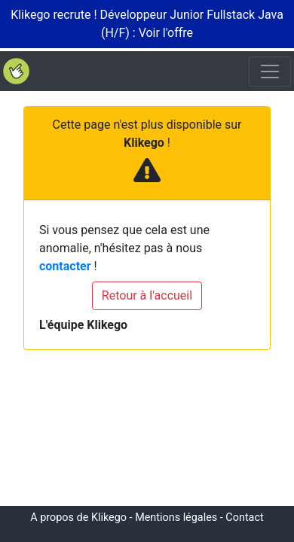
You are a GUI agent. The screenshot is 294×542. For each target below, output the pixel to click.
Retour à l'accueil (147, 295)
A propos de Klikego (78, 517)
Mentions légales (176, 517)
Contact (244, 517)
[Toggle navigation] (270, 71)
